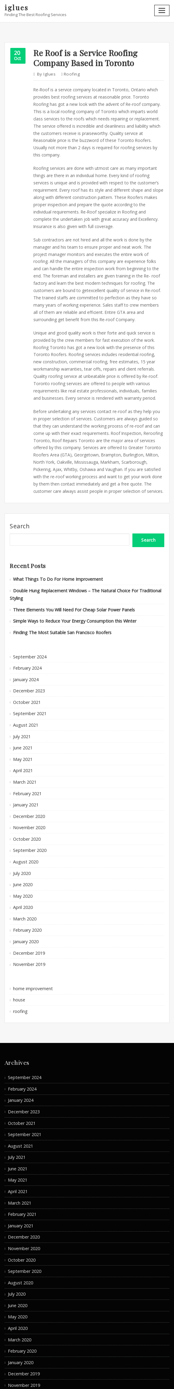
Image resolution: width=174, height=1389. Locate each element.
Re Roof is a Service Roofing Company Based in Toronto (81, 55)
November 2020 (27, 767)
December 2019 (27, 884)
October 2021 (25, 650)
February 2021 (26, 735)
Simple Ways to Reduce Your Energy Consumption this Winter (69, 574)
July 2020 (21, 810)
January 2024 (25, 629)
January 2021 (25, 746)
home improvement (31, 919)
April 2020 (22, 842)
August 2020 (24, 799)
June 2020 (22, 821)
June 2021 (22, 693)
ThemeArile (145, 1378)
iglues (16, 7)
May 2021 (21, 703)
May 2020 (21, 831)
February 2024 (26, 618)
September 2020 (28, 789)
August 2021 (24, 671)
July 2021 (21, 682)
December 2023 (27, 639)
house (19, 929)
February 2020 (26, 863)
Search (19, 490)
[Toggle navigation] (162, 10)
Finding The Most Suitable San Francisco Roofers (57, 584)
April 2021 (22, 714)
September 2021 (28, 661)
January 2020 (25, 874)
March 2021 (23, 725)
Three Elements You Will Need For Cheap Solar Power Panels (69, 563)
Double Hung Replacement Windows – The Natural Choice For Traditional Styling (86, 552)
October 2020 (25, 778)
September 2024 (28, 607)
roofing (69, 71)
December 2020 (27, 757)
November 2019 (27, 895)
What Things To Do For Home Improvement (52, 541)
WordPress (84, 1378)
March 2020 (23, 853)
